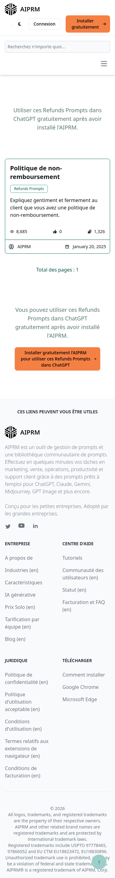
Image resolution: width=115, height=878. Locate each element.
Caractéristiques (23, 582)
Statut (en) (74, 589)
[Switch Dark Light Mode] (20, 24)
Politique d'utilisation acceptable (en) (22, 702)
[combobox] (57, 47)
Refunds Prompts (29, 188)
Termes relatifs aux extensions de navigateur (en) (26, 748)
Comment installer (84, 674)
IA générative (20, 594)
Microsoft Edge (80, 699)
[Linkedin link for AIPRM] (36, 527)
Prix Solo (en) (20, 607)
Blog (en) (15, 639)
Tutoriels (72, 557)
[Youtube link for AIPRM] (22, 527)
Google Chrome (81, 687)
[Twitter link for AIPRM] (8, 526)
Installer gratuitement (88, 24)
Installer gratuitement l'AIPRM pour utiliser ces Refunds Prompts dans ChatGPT (59, 359)
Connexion (44, 24)
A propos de (19, 557)
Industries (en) (21, 570)
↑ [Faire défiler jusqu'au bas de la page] (99, 862)
